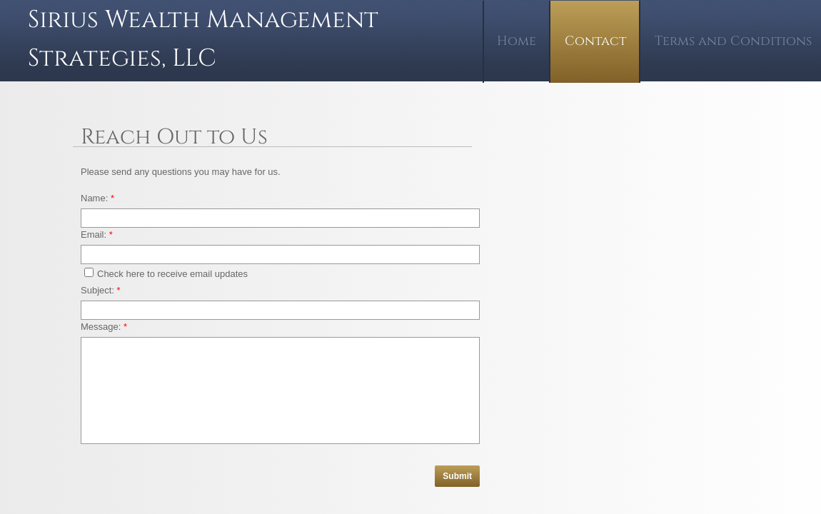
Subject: (101, 290)
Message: (104, 326)
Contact (595, 41)
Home (516, 41)
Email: (97, 234)
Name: (97, 198)
